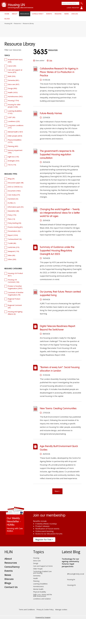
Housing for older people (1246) (14, 105)
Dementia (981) (13, 80)
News (66, 14)
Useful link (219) (13, 247)
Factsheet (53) (13, 199)
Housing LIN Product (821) (15, 274)
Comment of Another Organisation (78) (15, 293)
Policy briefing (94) (14, 223)
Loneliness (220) (14, 121)
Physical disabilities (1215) (15, 141)
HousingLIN (69, 585)
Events (49, 14)
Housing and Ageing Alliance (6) (15, 313)
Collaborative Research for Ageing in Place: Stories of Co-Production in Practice (59, 72)
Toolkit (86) (12, 243)
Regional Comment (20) (15, 306)
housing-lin (68, 579)
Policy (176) (12, 215)
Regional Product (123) (14, 300)
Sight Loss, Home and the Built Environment (42, 595)
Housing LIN (8, 23)
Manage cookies (61, 609)
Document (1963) (14, 191)
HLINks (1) (11, 203)
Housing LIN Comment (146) (13, 281)
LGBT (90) (11, 117)
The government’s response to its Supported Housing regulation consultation (57, 154)
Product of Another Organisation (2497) (15, 287)
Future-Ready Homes (51, 113)
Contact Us (11, 587)
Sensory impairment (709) (15, 151)
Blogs (7, 19)
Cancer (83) (12, 66)
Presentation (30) (14, 231)
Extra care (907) (13, 84)
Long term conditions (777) (15, 126)
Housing (36, 558)
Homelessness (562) (15, 96)
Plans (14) (11, 219)
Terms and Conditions (27, 609)
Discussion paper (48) (16, 183)
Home (6, 14)
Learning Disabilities (40, 584)
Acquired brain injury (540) (15, 60)
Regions (58, 14)
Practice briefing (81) (15, 227)
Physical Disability (39, 592)
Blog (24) (11, 179)
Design (35, 563)
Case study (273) (14, 195)
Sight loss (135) (13, 157)
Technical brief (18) (15, 239)
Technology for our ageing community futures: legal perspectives (70, 563)
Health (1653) (13, 92)
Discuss (74, 14)
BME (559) (11, 76)
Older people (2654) (15, 136)
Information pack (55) (16, 207)
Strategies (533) (13, 161)
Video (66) (11, 255)
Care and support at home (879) (15, 71)
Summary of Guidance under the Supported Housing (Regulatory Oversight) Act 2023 (57, 250)
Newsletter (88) (13, 211)
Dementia (36, 576)
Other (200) (12, 259)
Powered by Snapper (43, 617)
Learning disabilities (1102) (15, 112)
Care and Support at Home (43, 566)
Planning (36, 581)
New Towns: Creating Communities (58, 408)
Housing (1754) (13, 100)
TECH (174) (12, 165)
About (14, 14)
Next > (57, 491)
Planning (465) (13, 146)
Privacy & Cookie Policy (45, 609)
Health (35, 578)
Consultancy (37, 14)
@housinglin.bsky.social (73, 574)
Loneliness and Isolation (42, 599)
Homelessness (38, 586)
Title (50, 60)
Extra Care (37, 561)
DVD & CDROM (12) (15, 187)
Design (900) (12, 88)
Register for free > (44, 539)
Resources (24, 14)
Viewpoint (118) (13, 251)
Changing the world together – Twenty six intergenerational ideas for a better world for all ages (60, 213)
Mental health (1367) (15, 132)
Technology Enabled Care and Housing (42, 572)
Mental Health (38, 589)
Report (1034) (13, 235)
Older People (38, 569)
